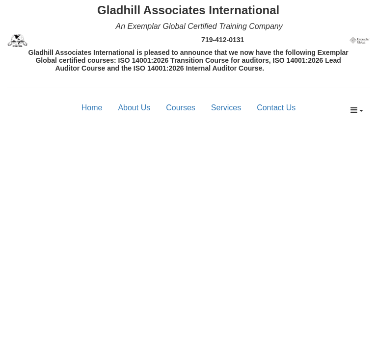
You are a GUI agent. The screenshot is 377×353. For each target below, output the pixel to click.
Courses (180, 107)
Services (226, 107)
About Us (134, 107)
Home (92, 107)
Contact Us (276, 107)
